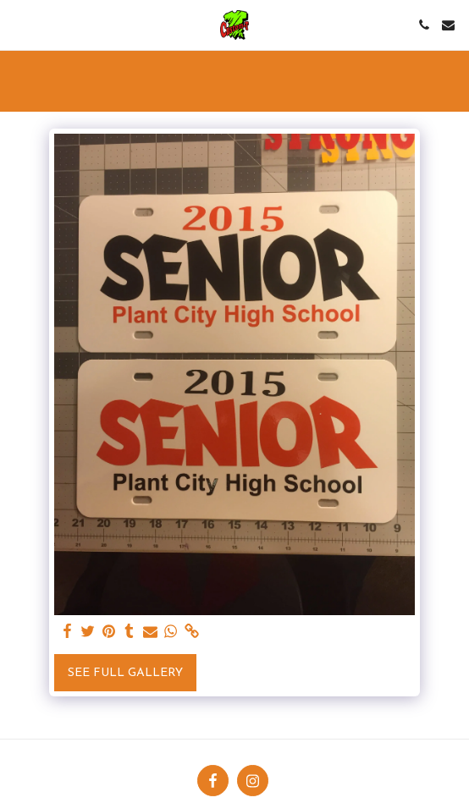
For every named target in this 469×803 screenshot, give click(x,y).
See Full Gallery (125, 673)
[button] (18, 24)
